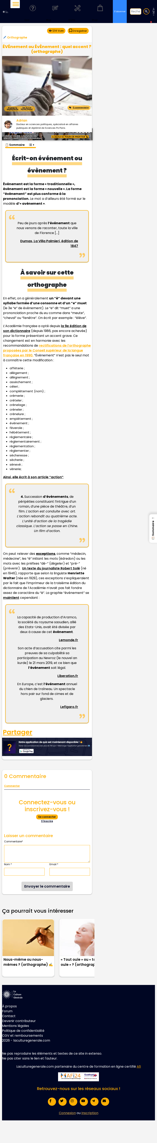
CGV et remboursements (22, 1035)
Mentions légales (15, 1025)
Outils (77, 11)
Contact (9, 1016)
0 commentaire (79, 107)
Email (53, 864)
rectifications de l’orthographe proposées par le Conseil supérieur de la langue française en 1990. (47, 350)
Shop (100, 11)
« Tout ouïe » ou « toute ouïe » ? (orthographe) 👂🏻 (84, 962)
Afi (139, 1066)
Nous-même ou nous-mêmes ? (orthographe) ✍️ (28, 962)
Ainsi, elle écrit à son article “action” (33, 477)
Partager (17, 732)
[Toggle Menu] (15, 4)
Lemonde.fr (68, 640)
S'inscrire (47, 821)
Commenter (12, 786)
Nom (8, 864)
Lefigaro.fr (69, 706)
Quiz (32, 11)
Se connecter (47, 817)
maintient (11, 597)
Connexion (67, 1113)
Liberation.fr (67, 676)
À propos (9, 1006)
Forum (7, 1011)
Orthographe (17, 37)
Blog (55, 11)
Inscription (89, 1113)
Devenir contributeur (19, 1021)
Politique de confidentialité (23, 1030)
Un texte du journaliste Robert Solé (51, 568)
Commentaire (13, 841)
